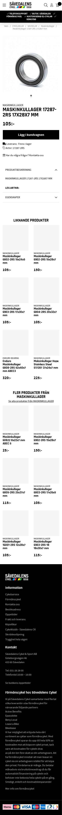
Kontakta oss (12, 604)
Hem (6, 26)
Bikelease (10, 728)
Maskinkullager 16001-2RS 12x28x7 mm (14, 545)
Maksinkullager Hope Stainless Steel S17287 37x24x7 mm (46, 364)
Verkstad (31, 19)
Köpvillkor (11, 624)
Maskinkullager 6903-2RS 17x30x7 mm (14, 312)
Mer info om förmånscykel (19, 788)
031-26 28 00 (16, 670)
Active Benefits (13, 711)
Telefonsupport (18, 13)
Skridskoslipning (14, 634)
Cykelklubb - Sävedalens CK (20, 629)
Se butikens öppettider (18, 683)
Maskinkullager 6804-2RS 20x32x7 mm (45, 312)
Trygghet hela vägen (16, 639)
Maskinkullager (47, 26)
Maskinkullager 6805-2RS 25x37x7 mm (14, 492)
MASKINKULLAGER (13, 105)
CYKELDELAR (18, 26)
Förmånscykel (14, 16)
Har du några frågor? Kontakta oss (25, 155)
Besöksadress (13, 609)
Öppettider (11, 614)
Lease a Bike (12, 724)
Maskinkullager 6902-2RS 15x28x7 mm (45, 259)
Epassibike (11, 715)
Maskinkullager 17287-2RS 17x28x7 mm (30, 28)
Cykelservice (12, 594)
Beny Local (11, 720)
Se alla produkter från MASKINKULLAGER (31, 401)
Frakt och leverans (15, 619)
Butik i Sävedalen (41, 13)
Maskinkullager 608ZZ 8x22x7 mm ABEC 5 (14, 440)
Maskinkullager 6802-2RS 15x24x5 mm (14, 259)
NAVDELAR (32, 26)
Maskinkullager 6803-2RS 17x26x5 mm (45, 492)
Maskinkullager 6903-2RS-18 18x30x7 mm (43, 545)
